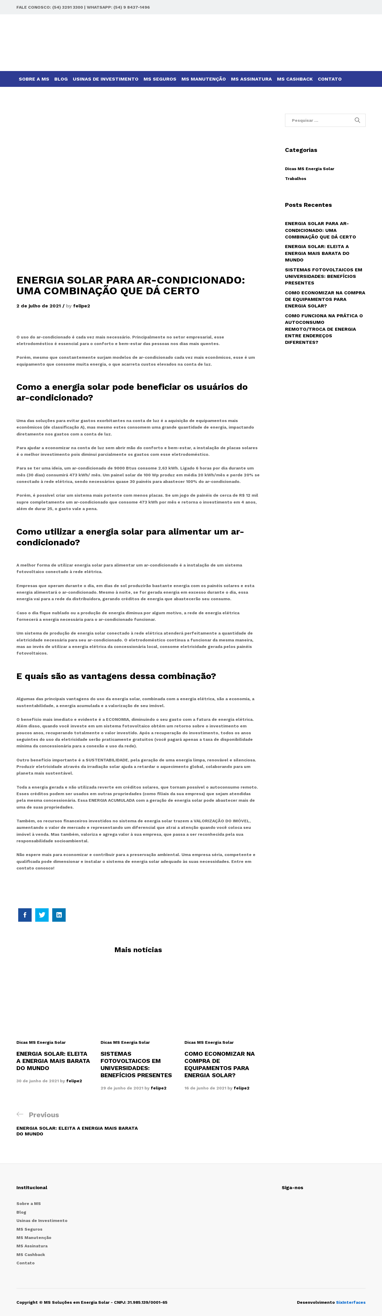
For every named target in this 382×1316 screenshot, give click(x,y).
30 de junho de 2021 (37, 1080)
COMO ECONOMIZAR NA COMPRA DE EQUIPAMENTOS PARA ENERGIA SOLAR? (219, 1064)
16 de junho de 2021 (205, 1088)
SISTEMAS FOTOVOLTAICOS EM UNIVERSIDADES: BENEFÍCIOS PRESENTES (136, 1064)
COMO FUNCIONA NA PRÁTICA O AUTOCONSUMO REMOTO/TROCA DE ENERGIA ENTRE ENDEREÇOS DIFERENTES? (324, 329)
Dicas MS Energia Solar (41, 1042)
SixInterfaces (351, 1302)
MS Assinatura (251, 79)
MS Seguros (160, 79)
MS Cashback (295, 79)
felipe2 (81, 306)
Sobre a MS (34, 79)
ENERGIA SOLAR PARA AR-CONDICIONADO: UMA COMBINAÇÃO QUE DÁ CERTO (320, 230)
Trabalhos (295, 178)
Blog (61, 79)
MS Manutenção (203, 79)
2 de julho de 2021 (38, 306)
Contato (330, 79)
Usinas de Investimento (105, 79)
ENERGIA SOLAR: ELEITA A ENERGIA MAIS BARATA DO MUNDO (53, 1061)
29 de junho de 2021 (122, 1088)
